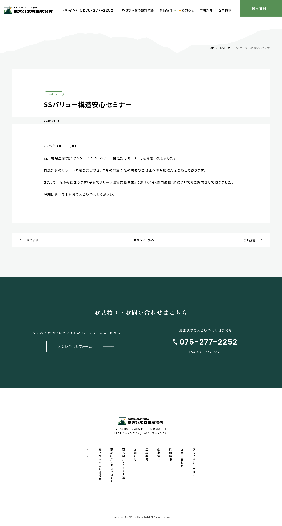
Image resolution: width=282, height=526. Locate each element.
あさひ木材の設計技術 (100, 464)
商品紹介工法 (123, 463)
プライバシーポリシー (194, 464)
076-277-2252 (129, 433)
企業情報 (158, 454)
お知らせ (225, 48)
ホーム (88, 453)
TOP (211, 48)
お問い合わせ (182, 458)
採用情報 (170, 454)
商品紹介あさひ (112, 465)
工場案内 (147, 454)
